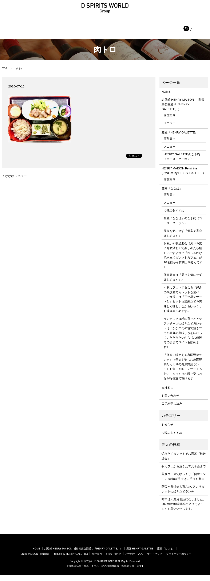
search (8, 34)
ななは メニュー (16, 182)
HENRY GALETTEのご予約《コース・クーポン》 (182, 162)
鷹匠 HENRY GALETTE (139, 554)
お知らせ (167, 430)
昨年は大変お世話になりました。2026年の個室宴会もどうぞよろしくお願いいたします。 (184, 509)
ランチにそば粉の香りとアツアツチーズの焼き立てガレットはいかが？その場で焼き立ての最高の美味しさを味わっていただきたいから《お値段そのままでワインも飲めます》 (183, 338)
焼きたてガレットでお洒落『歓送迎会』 (184, 462)
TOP (4, 74)
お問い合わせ (161, 27)
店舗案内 (169, 121)
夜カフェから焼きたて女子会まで (184, 472)
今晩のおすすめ (174, 216)
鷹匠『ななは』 (109, 27)
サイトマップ (154, 559)
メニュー (169, 129)
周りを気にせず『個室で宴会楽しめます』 (183, 239)
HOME (9, 21)
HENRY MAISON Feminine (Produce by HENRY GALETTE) (46, 27)
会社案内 (136, 27)
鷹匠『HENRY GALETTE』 (145, 21)
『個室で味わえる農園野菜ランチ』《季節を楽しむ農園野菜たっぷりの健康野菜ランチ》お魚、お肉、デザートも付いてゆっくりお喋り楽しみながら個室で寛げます (183, 372)
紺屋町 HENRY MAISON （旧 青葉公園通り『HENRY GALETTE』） (70, 21)
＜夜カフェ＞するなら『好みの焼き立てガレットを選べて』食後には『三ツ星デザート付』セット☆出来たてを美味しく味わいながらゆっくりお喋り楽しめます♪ (183, 305)
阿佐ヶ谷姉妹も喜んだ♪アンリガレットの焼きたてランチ (183, 495)
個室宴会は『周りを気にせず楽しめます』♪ (183, 283)
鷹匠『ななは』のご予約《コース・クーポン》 (183, 226)
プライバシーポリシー (178, 559)
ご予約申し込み (191, 27)
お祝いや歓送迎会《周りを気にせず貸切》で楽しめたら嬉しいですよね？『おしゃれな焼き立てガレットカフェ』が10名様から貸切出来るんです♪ (183, 261)
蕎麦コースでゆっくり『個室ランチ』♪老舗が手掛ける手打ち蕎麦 (184, 482)
